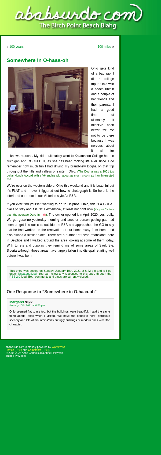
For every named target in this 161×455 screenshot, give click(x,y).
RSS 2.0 (14, 276)
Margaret (16, 302)
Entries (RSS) (14, 349)
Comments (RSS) (38, 349)
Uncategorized (27, 273)
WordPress (58, 347)
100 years (16, 47)
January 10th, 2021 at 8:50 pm (27, 305)
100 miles (104, 47)
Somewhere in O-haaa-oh (37, 60)
